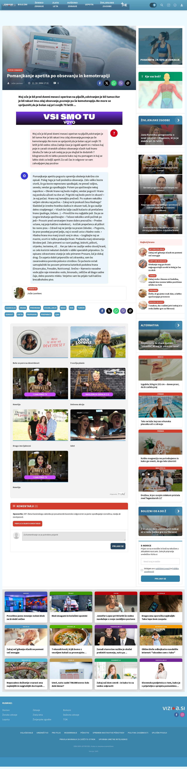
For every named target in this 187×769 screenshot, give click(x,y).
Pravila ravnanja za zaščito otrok (77, 739)
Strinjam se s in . (161, 570)
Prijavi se (118, 546)
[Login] (181, 5)
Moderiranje (70, 732)
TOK (140, 5)
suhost (9, 314)
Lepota (106, 5)
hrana (23, 307)
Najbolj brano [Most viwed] (147, 242)
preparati (46, 314)
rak (71, 307)
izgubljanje (50, 307)
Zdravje (25, 5)
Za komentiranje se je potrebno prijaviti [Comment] (73, 536)
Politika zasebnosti (138, 732)
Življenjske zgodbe (124, 5)
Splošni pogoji (159, 732)
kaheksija (11, 307)
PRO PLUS (56, 732)
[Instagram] (168, 5)
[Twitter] (107, 83)
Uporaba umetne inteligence (113, 739)
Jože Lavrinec (17, 83)
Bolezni (39, 5)
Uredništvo (42, 732)
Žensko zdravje (55, 5)
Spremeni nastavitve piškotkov (108, 732)
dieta (20, 314)
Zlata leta (72, 5)
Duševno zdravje (89, 5)
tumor (81, 307)
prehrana (35, 307)
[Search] (162, 5)
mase (63, 307)
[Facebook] (175, 5)
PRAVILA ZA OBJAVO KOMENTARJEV (27, 524)
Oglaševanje (26, 732)
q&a (57, 314)
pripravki (32, 314)
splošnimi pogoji (163, 568)
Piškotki (84, 732)
